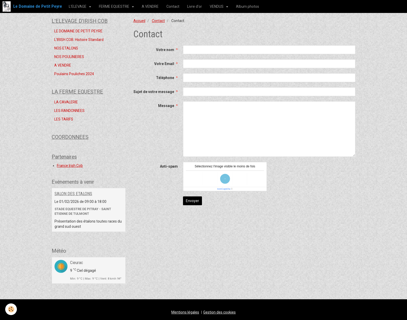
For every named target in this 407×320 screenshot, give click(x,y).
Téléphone (165, 78)
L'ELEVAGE (78, 6)
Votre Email (164, 64)
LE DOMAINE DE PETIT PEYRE (78, 31)
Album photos (247, 6)
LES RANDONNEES (69, 111)
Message (166, 106)
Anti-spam (169, 166)
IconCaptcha (223, 189)
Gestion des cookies (219, 312)
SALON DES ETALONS (73, 193)
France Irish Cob (70, 165)
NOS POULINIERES (69, 57)
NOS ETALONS (66, 48)
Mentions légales (185, 312)
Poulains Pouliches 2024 (74, 74)
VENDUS (217, 6)
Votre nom (165, 50)
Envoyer (192, 201)
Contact (172, 6)
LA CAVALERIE (66, 102)
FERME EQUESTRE (114, 6)
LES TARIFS (63, 119)
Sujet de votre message (153, 92)
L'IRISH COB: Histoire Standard (79, 40)
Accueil (139, 21)
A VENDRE (150, 6)
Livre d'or (194, 6)
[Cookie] (11, 309)
